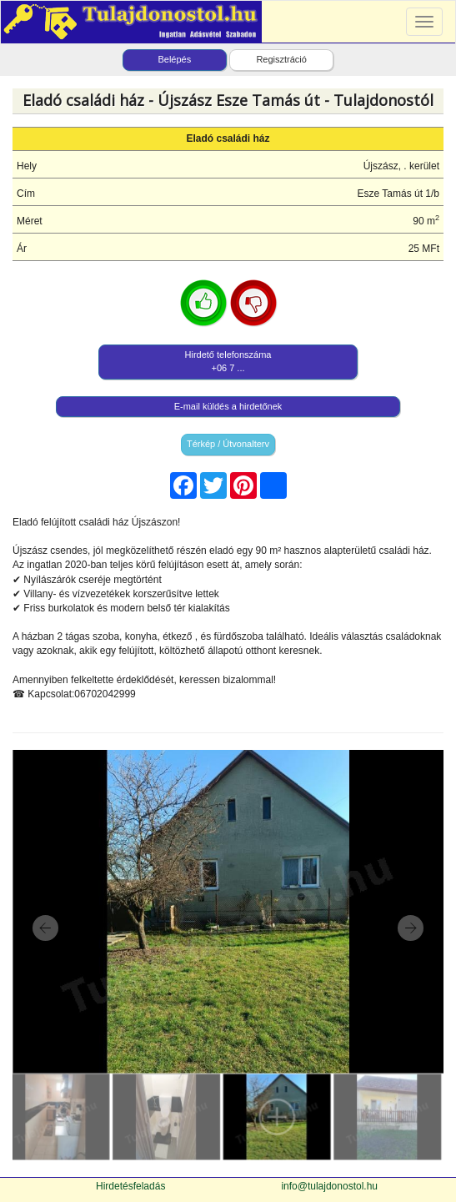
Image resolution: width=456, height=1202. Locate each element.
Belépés (174, 59)
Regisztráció (281, 59)
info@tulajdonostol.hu (329, 1186)
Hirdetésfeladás (130, 1186)
